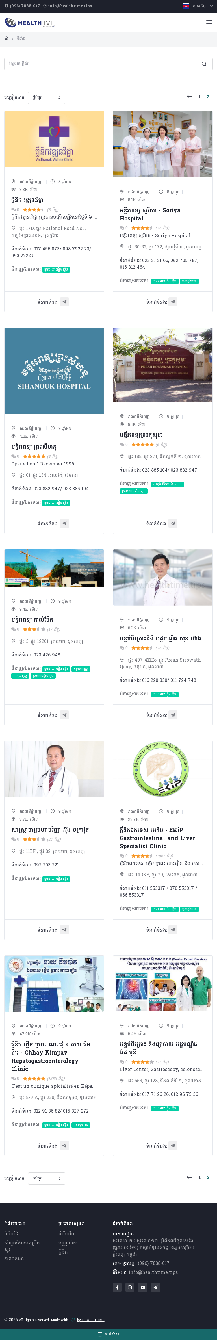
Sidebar (108, 1334)
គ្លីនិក (63, 1252)
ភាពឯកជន (14, 1259)
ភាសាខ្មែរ (195, 6)
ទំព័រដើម (66, 1234)
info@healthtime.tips (153, 1272)
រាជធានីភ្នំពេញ (26, 182)
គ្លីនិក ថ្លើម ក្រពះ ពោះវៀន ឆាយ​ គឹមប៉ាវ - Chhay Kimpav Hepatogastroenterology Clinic (50, 1057)
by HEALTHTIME (91, 1320)
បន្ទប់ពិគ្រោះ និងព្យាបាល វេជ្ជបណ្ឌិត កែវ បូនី (158, 1048)
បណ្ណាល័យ (68, 1243)
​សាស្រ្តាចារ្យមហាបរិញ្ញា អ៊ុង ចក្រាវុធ (50, 830)
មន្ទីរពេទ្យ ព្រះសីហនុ (34, 447)
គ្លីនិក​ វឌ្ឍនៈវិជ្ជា (27, 200)
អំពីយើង (12, 1234)
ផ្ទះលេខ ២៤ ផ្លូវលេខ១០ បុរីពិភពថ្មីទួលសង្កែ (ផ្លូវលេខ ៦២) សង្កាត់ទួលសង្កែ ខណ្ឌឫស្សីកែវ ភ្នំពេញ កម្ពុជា (153, 1248)
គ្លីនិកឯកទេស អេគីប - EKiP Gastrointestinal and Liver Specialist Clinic (157, 838)
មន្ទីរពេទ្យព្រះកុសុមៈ (141, 435)
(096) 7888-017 (154, 1263)
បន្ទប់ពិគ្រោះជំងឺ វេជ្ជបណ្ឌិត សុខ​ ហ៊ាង (160, 639)
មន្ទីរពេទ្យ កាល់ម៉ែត (32, 620)
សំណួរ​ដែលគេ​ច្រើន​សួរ (22, 1247)
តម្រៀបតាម (14, 97)
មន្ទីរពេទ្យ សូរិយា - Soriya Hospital (150, 215)
